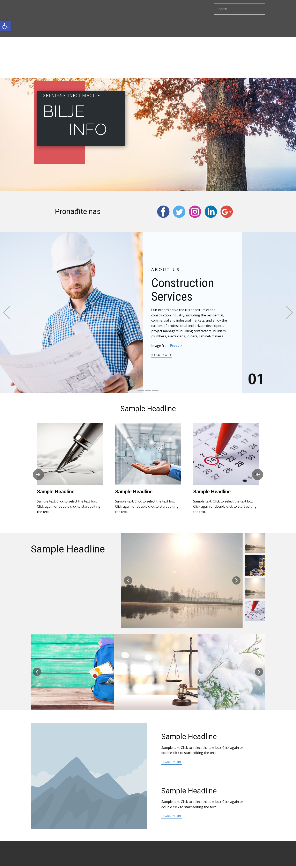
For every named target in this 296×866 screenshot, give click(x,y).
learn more (171, 762)
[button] (5, 26)
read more (161, 355)
